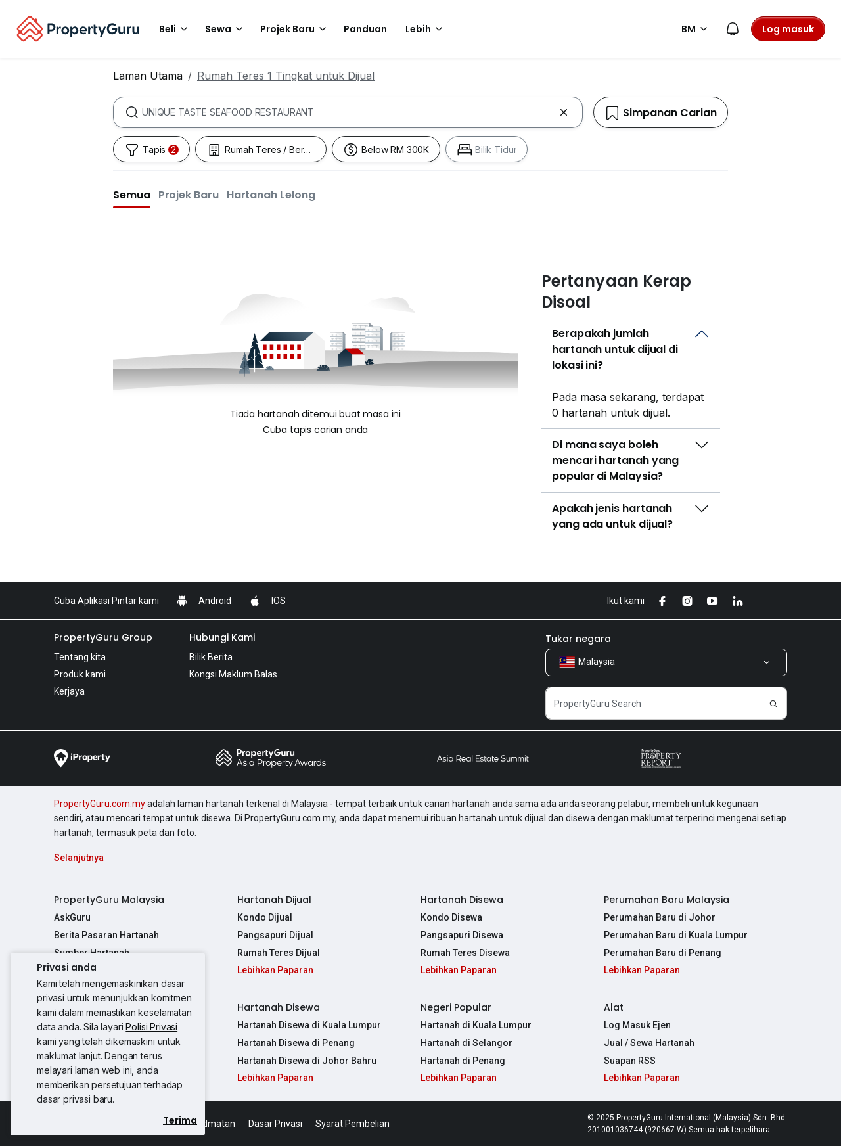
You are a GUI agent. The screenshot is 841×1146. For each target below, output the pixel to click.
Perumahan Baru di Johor (660, 917)
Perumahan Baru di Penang (662, 953)
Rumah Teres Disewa (465, 953)
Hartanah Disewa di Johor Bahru (306, 1060)
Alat (614, 1007)
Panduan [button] (365, 28)
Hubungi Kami (222, 637)
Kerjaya (69, 691)
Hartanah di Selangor (466, 1043)
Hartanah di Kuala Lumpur (476, 1025)
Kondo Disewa (451, 917)
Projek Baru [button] (295, 29)
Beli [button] (175, 29)
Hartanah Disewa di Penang (296, 1043)
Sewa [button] (226, 29)
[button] (131, 194)
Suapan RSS (630, 1060)
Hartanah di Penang (462, 1060)
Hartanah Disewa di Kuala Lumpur (309, 1025)
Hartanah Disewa (461, 899)
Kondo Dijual (264, 917)
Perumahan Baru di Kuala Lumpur (676, 935)
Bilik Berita (211, 657)
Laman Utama (148, 75)
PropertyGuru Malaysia (109, 899)
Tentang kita (80, 657)
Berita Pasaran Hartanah (106, 935)
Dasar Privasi (275, 1123)
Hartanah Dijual (274, 899)
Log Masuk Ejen (637, 1025)
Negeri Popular (455, 1007)
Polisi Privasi (151, 1026)
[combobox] (348, 112)
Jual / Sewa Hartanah (649, 1043)
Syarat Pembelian (352, 1123)
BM (696, 29)
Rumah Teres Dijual (278, 953)
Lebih (426, 29)
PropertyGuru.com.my (99, 803)
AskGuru (72, 917)
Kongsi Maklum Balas (233, 674)
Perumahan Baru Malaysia (666, 899)
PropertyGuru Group (103, 637)
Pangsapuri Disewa (461, 935)
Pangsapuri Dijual (275, 935)
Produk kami (80, 674)
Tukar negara (578, 638)
